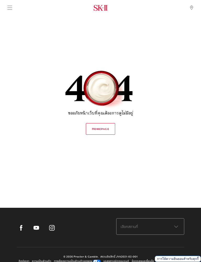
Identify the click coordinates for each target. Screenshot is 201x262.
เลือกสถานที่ (129, 226)
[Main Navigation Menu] (9, 8)
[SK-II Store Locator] (191, 8)
